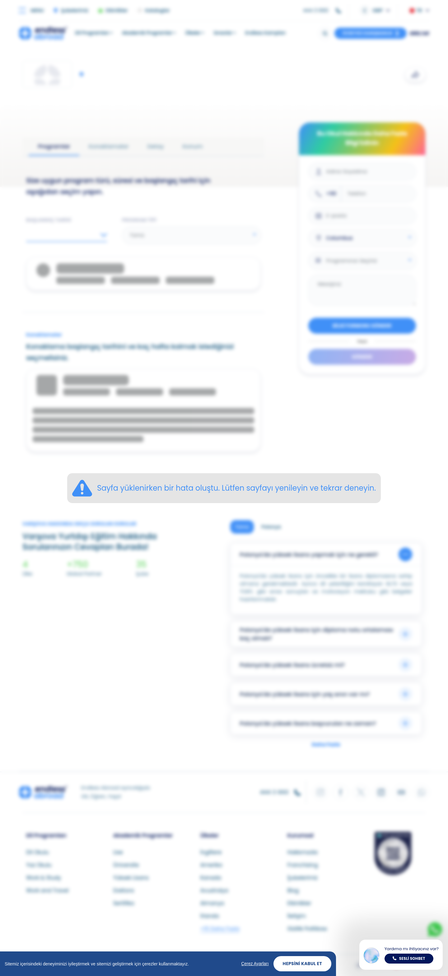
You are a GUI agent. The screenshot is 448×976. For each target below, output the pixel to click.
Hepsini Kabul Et (302, 963)
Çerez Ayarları (254, 963)
